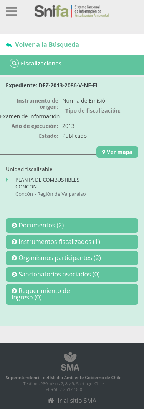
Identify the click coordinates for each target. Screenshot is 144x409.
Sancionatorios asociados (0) (58, 274)
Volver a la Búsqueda (42, 44)
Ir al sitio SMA (72, 400)
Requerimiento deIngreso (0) (41, 294)
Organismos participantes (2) (59, 258)
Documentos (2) (40, 225)
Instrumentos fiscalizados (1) (58, 241)
